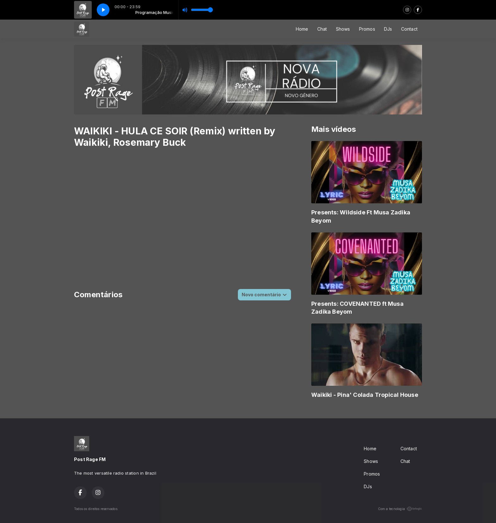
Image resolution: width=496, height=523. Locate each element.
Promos (367, 29)
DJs (388, 29)
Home (302, 29)
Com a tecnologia (400, 509)
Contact (409, 29)
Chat (322, 29)
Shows (343, 29)
